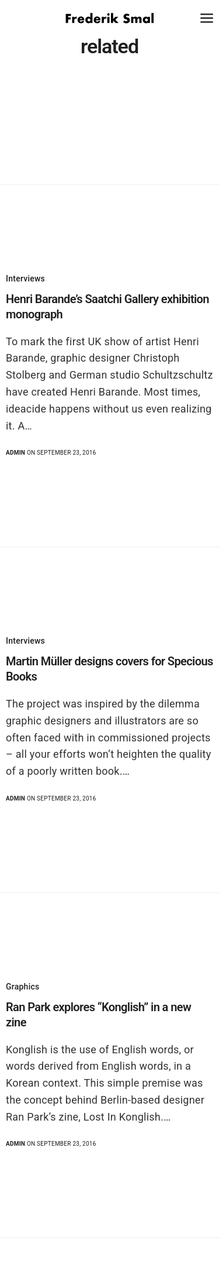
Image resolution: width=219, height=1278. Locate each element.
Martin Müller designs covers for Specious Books (109, 668)
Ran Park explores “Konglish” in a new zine (98, 1014)
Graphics (22, 986)
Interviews (25, 278)
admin (15, 452)
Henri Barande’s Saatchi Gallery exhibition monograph (107, 306)
